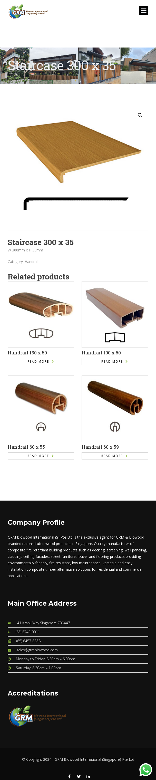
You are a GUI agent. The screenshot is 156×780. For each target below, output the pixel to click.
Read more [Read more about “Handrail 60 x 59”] (112, 456)
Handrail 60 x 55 (26, 447)
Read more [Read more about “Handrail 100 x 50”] (112, 361)
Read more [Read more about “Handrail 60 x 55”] (38, 456)
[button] (140, 115)
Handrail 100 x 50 (101, 353)
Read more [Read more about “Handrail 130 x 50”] (38, 361)
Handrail (31, 261)
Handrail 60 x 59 (100, 447)
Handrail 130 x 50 (27, 353)
